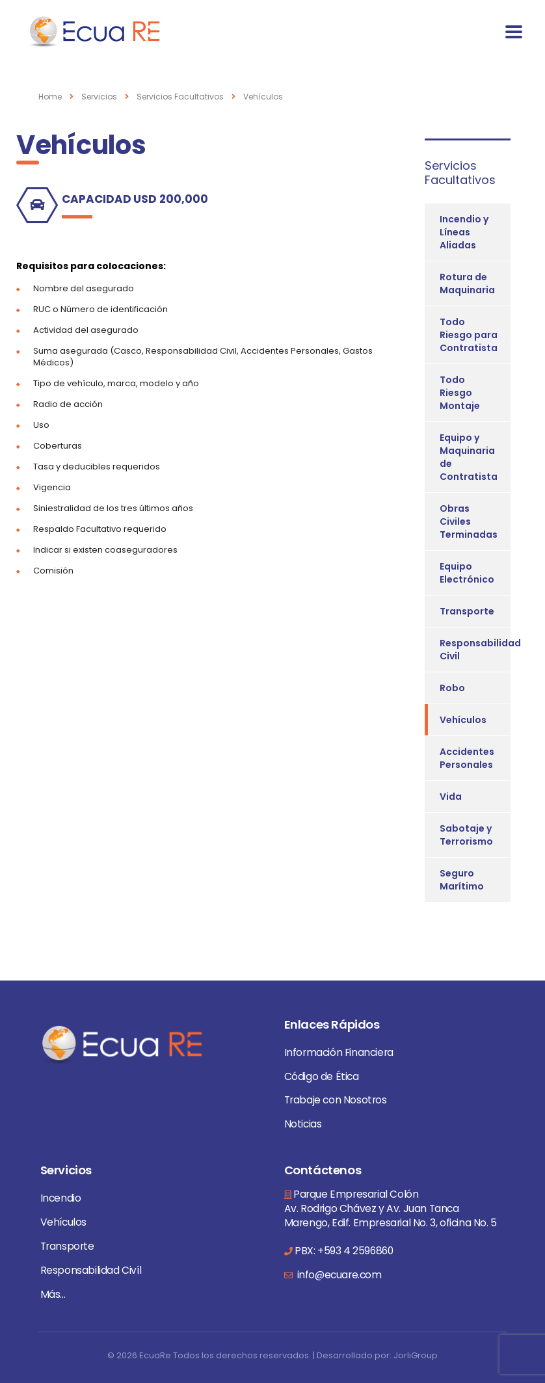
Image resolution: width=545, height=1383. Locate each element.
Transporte (467, 611)
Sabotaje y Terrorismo (466, 835)
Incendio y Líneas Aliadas (464, 232)
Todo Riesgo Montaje (460, 392)
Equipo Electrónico (467, 573)
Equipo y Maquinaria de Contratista (469, 457)
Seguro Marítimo (462, 880)
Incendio (60, 1198)
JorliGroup (415, 1355)
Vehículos (463, 719)
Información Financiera (338, 1052)
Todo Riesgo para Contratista (469, 334)
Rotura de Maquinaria (467, 283)
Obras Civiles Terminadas (469, 521)
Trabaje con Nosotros (335, 1100)
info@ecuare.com (338, 1275)
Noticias (303, 1124)
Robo (452, 687)
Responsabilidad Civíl (91, 1270)
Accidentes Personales (467, 758)
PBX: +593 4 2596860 (344, 1251)
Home (50, 96)
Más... (53, 1294)
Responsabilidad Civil (480, 650)
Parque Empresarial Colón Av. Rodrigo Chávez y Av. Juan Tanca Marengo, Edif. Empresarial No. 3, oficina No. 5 (390, 1208)
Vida (451, 796)
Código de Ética (321, 1076)
